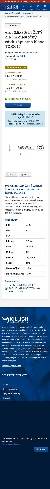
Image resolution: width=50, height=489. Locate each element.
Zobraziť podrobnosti (10, 444)
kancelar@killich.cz (35, 124)
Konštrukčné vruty (10, 389)
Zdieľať (11, 174)
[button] (31, 7)
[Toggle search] (23, 7)
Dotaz (25, 174)
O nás (5, 384)
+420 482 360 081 (35, 121)
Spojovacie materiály (11, 393)
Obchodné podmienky (11, 366)
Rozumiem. (41, 449)
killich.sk (6, 398)
